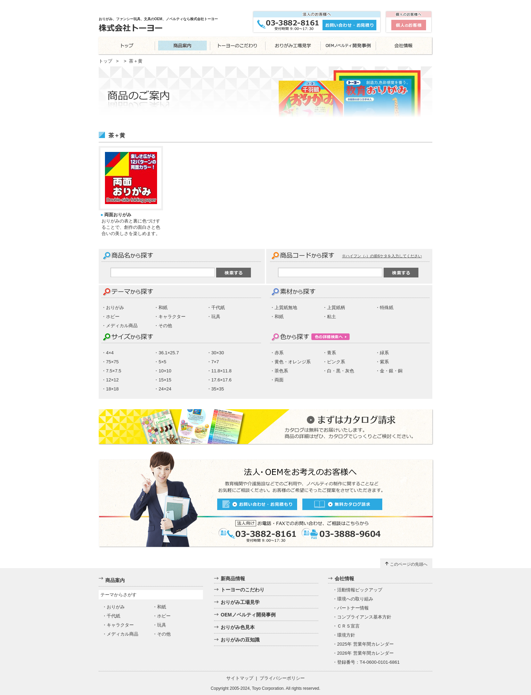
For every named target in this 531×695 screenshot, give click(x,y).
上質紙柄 (336, 307)
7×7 (215, 361)
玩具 (215, 316)
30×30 (217, 352)
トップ (105, 61)
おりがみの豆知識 (240, 640)
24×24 (164, 388)
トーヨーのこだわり (242, 589)
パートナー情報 (353, 608)
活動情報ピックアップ (359, 589)
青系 (331, 352)
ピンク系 (336, 361)
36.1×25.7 (168, 352)
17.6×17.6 (221, 379)
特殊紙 (386, 307)
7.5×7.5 (113, 370)
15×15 (164, 379)
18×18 (112, 388)
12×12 (112, 379)
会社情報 (344, 578)
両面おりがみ (117, 214)
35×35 (217, 388)
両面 (279, 379)
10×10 (164, 370)
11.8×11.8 (221, 370)
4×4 (110, 352)
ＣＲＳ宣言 (348, 626)
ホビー (113, 316)
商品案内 (115, 580)
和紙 (163, 307)
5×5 (162, 361)
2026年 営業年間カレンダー (365, 653)
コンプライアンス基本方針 (364, 617)
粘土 (331, 316)
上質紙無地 (286, 307)
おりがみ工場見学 (240, 602)
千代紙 (218, 307)
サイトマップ (239, 678)
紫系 (384, 361)
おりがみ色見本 (238, 627)
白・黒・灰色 (340, 370)
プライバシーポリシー (282, 678)
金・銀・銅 (391, 370)
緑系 (384, 352)
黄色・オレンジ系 (293, 361)
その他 (165, 325)
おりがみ (115, 307)
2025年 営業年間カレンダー (365, 644)
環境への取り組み (355, 598)
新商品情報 (233, 578)
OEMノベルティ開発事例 (248, 614)
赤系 (279, 352)
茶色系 (281, 370)
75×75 (112, 361)
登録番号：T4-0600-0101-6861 (368, 662)
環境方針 (346, 635)
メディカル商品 (122, 325)
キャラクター (172, 316)
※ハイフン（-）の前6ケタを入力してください (382, 256)
